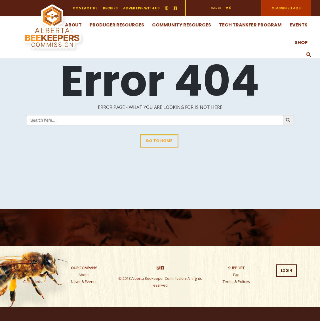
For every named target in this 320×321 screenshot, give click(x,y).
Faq (236, 274)
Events (299, 25)
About (84, 274)
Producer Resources (117, 25)
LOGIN (286, 270)
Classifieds (32, 281)
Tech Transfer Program (250, 25)
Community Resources (181, 25)
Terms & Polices (236, 281)
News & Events (83, 281)
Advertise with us (141, 8)
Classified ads (286, 8)
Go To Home (159, 141)
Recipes (110, 8)
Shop (301, 42)
